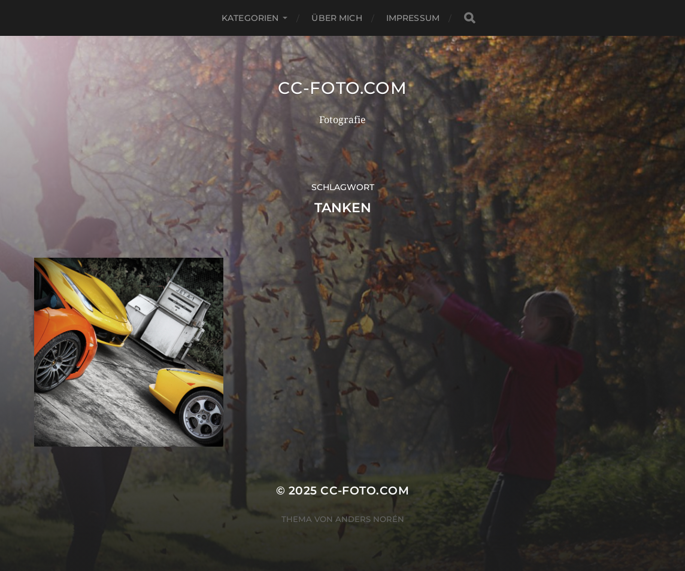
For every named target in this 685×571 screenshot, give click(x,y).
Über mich (336, 18)
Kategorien (250, 18)
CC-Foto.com (342, 88)
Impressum (413, 18)
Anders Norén (369, 519)
